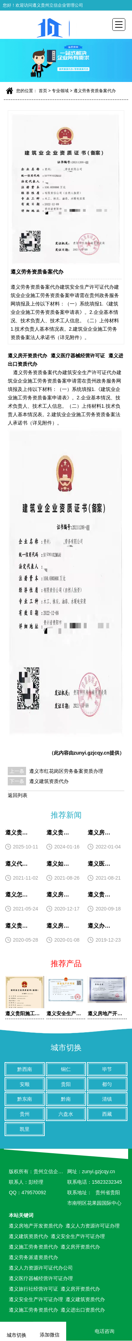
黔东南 (24, 1099)
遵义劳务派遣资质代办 (33, 1257)
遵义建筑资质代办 (49, 781)
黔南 (66, 1099)
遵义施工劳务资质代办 (33, 1247)
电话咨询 (99, 1331)
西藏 (107, 1114)
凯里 (25, 1129)
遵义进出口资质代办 (83, 1310)
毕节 (107, 1069)
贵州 (25, 1114)
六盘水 (65, 1114)
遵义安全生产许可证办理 (78, 1236)
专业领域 (60, 90)
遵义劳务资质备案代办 (95, 90)
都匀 (107, 1084)
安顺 (25, 1084)
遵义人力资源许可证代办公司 (41, 1268)
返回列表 (17, 795)
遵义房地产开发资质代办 (36, 1226)
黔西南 (24, 1069)
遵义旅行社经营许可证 (33, 1289)
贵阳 (66, 1084)
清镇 (107, 1099)
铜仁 (66, 1069)
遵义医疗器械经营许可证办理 (41, 1278)
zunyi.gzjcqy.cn (91, 753)
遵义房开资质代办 (27, 355)
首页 (43, 90)
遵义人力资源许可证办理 (92, 1226)
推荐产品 (66, 963)
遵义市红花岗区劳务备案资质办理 (66, 771)
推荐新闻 (66, 815)
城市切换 (66, 1047)
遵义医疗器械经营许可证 (78, 355)
